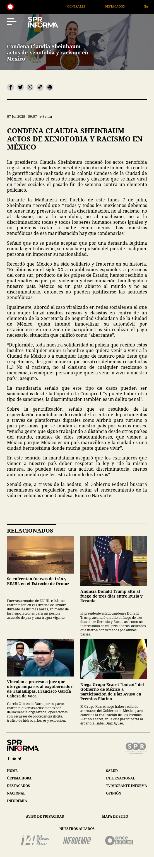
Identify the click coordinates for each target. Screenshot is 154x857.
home (12, 770)
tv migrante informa (126, 785)
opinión (113, 793)
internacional (120, 778)
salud (112, 770)
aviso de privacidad (45, 816)
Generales (83, 6)
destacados (18, 785)
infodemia (17, 800)
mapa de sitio (115, 816)
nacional (16, 793)
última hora (19, 778)
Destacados (121, 6)
